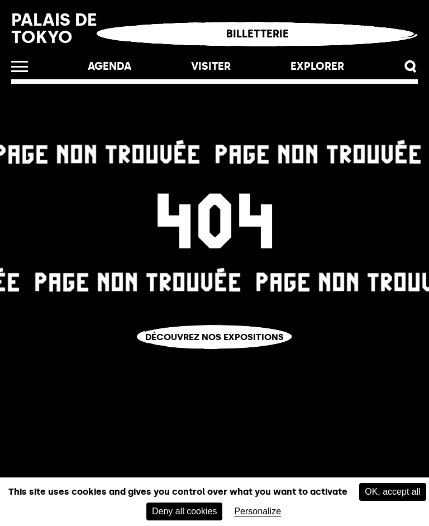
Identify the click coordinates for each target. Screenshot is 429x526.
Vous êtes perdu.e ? (214, 356)
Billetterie (257, 33)
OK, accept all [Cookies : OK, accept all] (393, 491)
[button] (411, 67)
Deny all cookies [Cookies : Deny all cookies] (184, 511)
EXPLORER (317, 66)
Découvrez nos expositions (214, 337)
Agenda (109, 66)
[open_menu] (19, 66)
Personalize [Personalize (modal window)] (257, 511)
